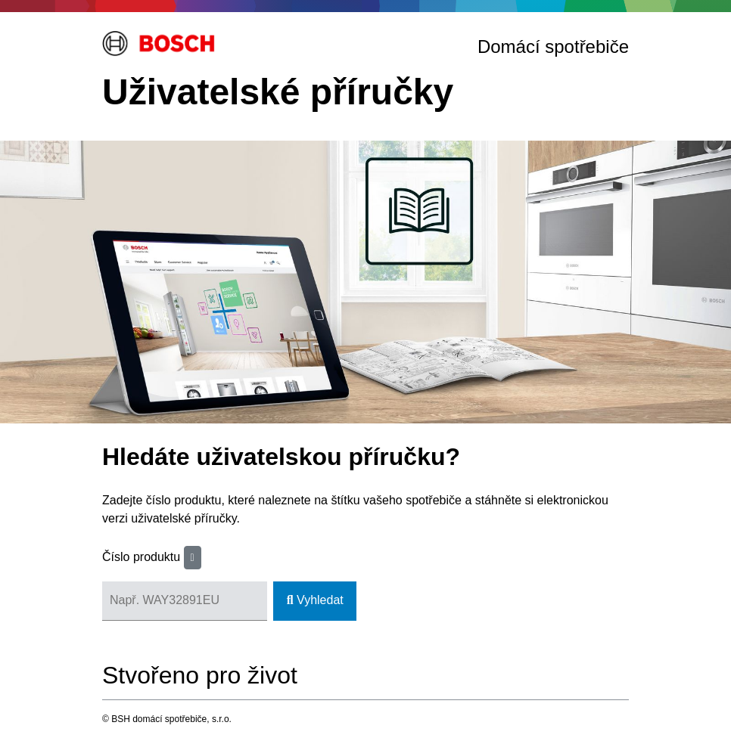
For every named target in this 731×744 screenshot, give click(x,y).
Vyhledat (315, 600)
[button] (192, 557)
